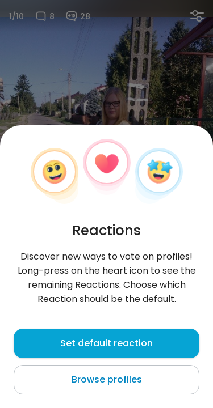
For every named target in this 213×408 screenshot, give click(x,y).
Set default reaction (106, 343)
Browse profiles (107, 379)
